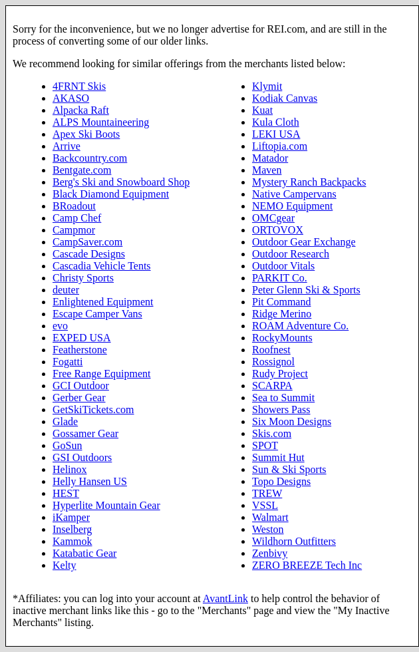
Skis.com (271, 433)
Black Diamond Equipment (111, 194)
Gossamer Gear (85, 433)
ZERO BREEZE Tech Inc (307, 565)
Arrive (66, 146)
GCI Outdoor (81, 385)
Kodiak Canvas (284, 98)
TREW (267, 493)
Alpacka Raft (81, 110)
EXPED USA (82, 337)
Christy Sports (83, 277)
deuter (66, 289)
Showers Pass (281, 409)
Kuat (262, 110)
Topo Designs (281, 481)
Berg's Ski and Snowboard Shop (121, 182)
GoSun (67, 445)
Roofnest (271, 349)
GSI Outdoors (82, 457)
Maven (266, 170)
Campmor (74, 230)
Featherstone (80, 349)
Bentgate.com (82, 170)
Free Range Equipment (102, 373)
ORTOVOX (277, 230)
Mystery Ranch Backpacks (309, 182)
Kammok (72, 541)
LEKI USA (276, 134)
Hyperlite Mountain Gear (106, 505)
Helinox (70, 469)
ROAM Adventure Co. (300, 325)
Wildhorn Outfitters (294, 541)
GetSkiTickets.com (93, 409)
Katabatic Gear (84, 553)
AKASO (71, 98)
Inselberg (72, 529)
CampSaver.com (87, 241)
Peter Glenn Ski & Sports (306, 289)
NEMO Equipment (292, 206)
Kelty (64, 565)
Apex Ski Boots (86, 134)
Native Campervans (294, 194)
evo (60, 325)
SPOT (265, 445)
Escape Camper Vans (97, 313)
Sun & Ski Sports (289, 469)
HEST (66, 493)
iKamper (71, 517)
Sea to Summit (283, 397)
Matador (270, 158)
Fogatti (67, 361)
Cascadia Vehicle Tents (102, 265)
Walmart (270, 517)
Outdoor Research (290, 253)
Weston (268, 529)
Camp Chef (77, 218)
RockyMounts (282, 337)
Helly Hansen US (90, 481)
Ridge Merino (281, 313)
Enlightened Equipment (103, 301)
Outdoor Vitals (283, 265)
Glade (65, 421)
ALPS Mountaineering (101, 122)
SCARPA (272, 385)
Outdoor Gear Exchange (304, 241)
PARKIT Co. (279, 277)
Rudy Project (280, 373)
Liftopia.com (279, 146)
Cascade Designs (89, 253)
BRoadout (74, 206)
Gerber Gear (79, 397)
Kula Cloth (275, 122)
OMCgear (273, 218)
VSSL (265, 505)
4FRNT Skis (79, 86)
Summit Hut (278, 457)
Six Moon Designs (291, 421)
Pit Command (281, 301)
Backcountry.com (90, 158)
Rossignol (273, 361)
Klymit (267, 86)
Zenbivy (269, 553)
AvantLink (225, 598)
